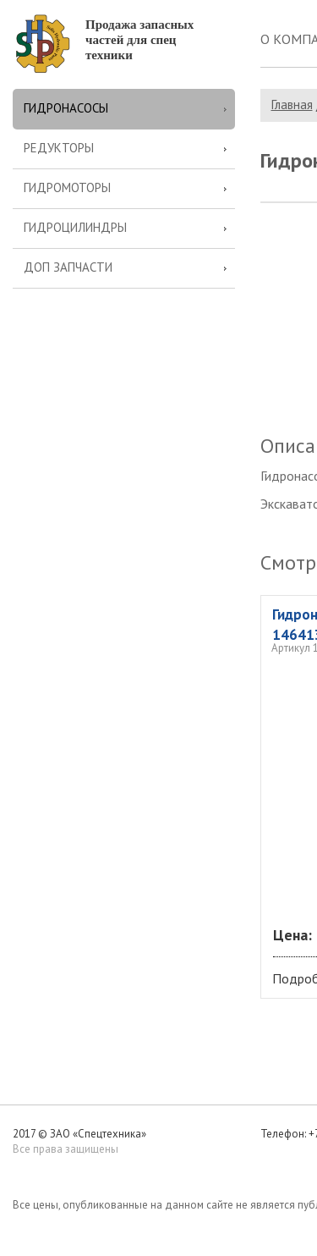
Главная (292, 104)
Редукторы (59, 148)
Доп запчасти (68, 267)
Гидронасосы (66, 108)
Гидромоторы (67, 187)
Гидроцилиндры (75, 227)
